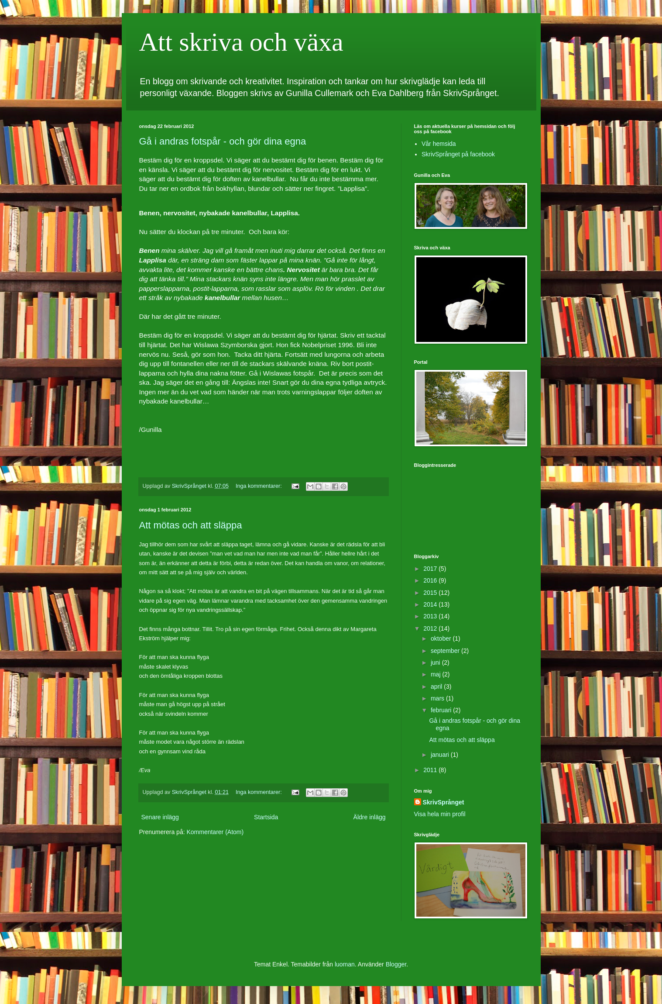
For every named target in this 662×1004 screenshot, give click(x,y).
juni (436, 662)
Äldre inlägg (369, 817)
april (437, 686)
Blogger (396, 964)
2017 (431, 568)
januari (441, 754)
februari (442, 710)
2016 (431, 580)
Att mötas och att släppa (190, 525)
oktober (442, 638)
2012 (431, 628)
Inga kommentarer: (259, 486)
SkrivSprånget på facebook (458, 154)
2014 (431, 604)
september (446, 650)
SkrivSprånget (443, 802)
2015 (431, 592)
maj (436, 674)
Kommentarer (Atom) (215, 831)
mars (438, 698)
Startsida (266, 817)
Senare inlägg (160, 817)
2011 (431, 769)
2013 (431, 616)
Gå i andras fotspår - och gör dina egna (222, 141)
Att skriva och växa (241, 42)
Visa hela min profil (440, 814)
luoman (345, 964)
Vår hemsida (439, 143)
